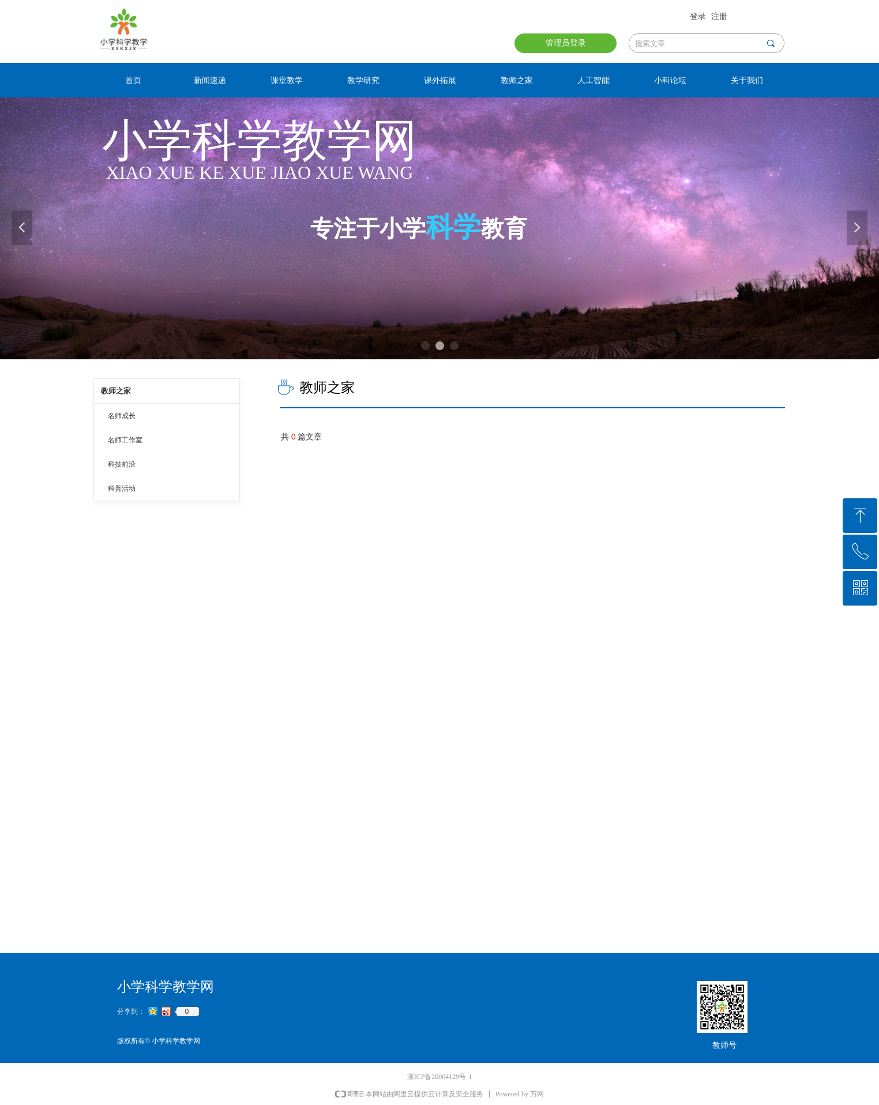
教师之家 (116, 390)
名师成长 (122, 416)
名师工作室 (125, 440)
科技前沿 (122, 464)
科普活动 (122, 488)
